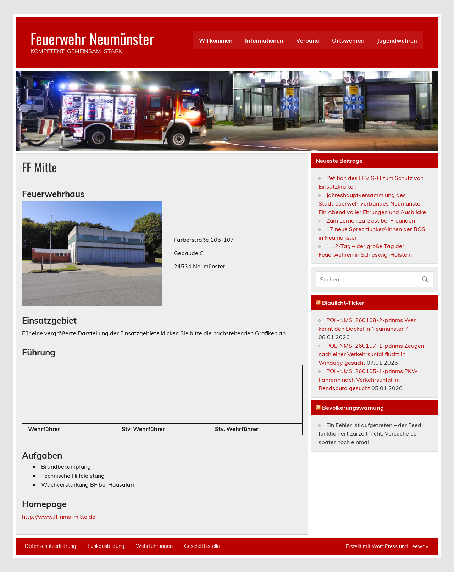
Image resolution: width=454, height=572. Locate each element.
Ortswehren (348, 40)
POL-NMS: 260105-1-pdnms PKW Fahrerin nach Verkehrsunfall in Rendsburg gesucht (368, 380)
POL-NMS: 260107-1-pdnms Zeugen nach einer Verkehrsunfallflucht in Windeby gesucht (371, 354)
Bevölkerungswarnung (353, 407)
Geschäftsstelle (202, 546)
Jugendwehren (397, 40)
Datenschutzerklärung (50, 546)
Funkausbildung (106, 546)
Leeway (418, 546)
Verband (308, 40)
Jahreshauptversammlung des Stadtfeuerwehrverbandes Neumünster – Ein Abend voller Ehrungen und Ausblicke (373, 203)
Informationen (264, 40)
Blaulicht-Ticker (343, 302)
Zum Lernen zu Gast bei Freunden (370, 220)
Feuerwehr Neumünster (92, 38)
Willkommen (216, 40)
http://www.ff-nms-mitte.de (58, 516)
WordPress (385, 546)
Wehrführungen (154, 546)
